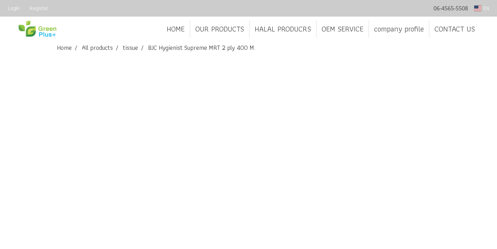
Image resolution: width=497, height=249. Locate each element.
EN (481, 8)
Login (14, 8)
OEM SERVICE (342, 29)
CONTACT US (455, 29)
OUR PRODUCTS (219, 29)
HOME (176, 29)
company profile (399, 29)
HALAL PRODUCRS (283, 29)
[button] (486, 29)
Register (39, 8)
